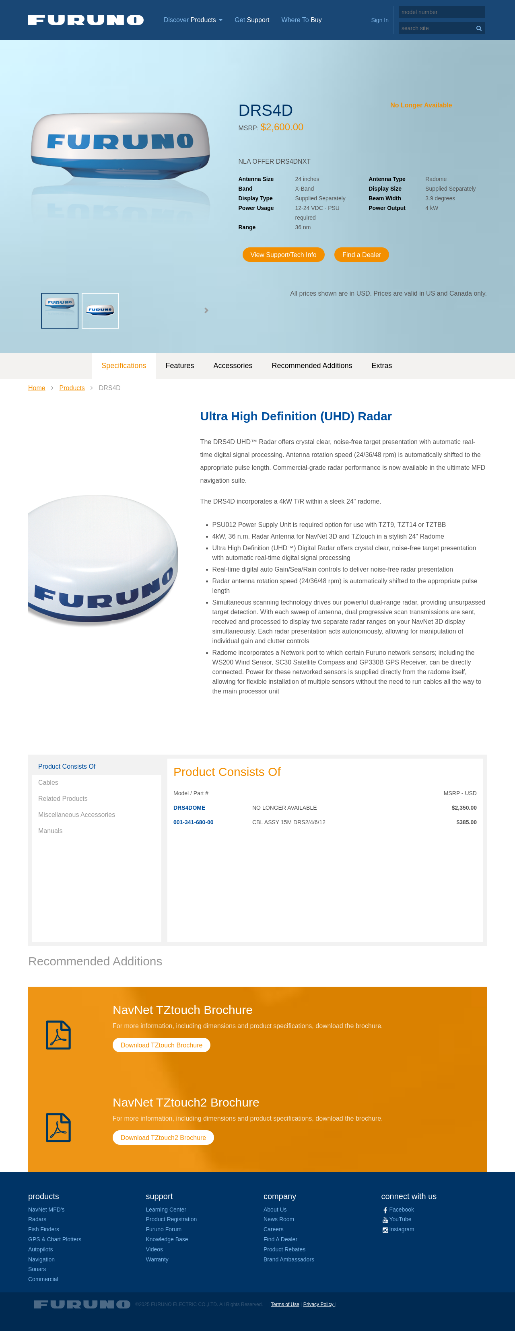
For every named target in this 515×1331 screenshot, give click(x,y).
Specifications (123, 366)
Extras (382, 366)
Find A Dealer (280, 1239)
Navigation (41, 1259)
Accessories (232, 366)
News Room (279, 1219)
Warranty (157, 1259)
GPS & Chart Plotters (54, 1239)
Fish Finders (43, 1229)
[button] (206, 310)
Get (252, 19)
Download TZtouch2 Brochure (163, 1137)
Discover (193, 19)
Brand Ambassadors (289, 1259)
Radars (37, 1219)
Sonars (37, 1269)
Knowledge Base (167, 1239)
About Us (275, 1209)
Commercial (43, 1279)
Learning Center (166, 1209)
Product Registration (171, 1219)
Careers (274, 1229)
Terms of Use (285, 1304)
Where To (302, 19)
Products (72, 388)
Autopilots (40, 1249)
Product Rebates (284, 1249)
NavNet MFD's (46, 1209)
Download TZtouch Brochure (161, 1045)
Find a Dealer (361, 254)
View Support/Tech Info (284, 254)
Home (36, 388)
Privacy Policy (319, 1304)
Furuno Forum (164, 1229)
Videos (154, 1249)
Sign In (380, 20)
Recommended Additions (312, 366)
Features (179, 366)
